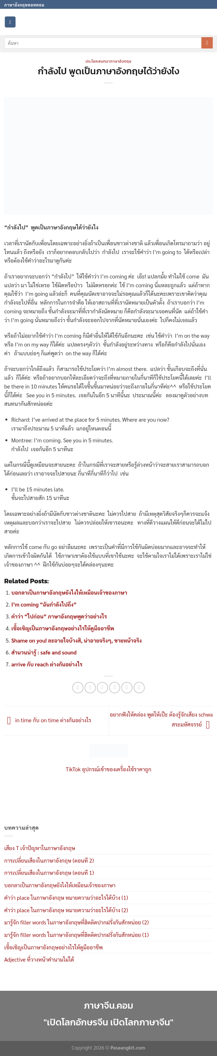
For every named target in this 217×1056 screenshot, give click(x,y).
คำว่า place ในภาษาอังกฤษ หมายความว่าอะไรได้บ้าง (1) (66, 897)
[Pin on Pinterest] (127, 687)
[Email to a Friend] (114, 687)
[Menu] (10, 22)
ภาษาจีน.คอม (108, 1005)
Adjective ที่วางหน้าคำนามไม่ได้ (39, 959)
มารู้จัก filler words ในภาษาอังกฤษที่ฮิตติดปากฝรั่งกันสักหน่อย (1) (76, 934)
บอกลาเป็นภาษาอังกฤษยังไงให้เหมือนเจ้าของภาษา (69, 592)
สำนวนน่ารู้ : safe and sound (44, 652)
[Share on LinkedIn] (139, 687)
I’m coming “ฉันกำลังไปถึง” (44, 604)
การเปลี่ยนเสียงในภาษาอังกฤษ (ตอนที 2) (49, 860)
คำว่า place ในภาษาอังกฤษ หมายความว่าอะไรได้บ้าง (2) (66, 909)
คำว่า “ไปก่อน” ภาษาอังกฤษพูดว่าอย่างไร (59, 616)
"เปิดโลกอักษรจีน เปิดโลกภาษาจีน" (108, 1022)
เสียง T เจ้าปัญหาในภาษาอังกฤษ (39, 847)
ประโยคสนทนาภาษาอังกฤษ (109, 61)
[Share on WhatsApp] (78, 687)
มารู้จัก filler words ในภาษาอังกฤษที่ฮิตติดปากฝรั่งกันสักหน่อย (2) (76, 922)
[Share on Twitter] (102, 687)
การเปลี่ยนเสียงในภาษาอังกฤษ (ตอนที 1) (49, 872)
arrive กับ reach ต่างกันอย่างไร (47, 664)
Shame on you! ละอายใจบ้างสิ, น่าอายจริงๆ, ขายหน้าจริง (76, 640)
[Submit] (207, 42)
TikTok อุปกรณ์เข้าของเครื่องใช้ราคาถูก (108, 768)
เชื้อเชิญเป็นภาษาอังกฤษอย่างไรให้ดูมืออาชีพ (62, 628)
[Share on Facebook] (90, 687)
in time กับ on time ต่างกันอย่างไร (47, 719)
